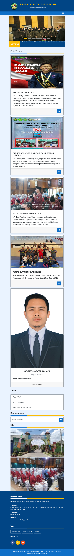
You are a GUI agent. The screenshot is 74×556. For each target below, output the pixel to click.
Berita (37, 532)
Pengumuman (27, 532)
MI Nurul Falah (18, 402)
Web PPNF (17, 397)
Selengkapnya (37, 385)
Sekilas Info (16, 532)
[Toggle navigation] (62, 13)
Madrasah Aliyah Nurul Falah (38, 551)
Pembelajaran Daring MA (22, 407)
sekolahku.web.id (41, 553)
